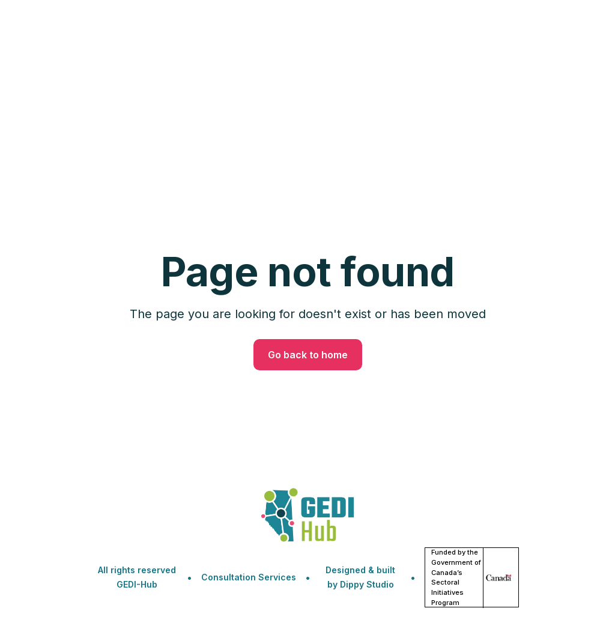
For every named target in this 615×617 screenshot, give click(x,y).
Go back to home (308, 355)
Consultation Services (248, 577)
